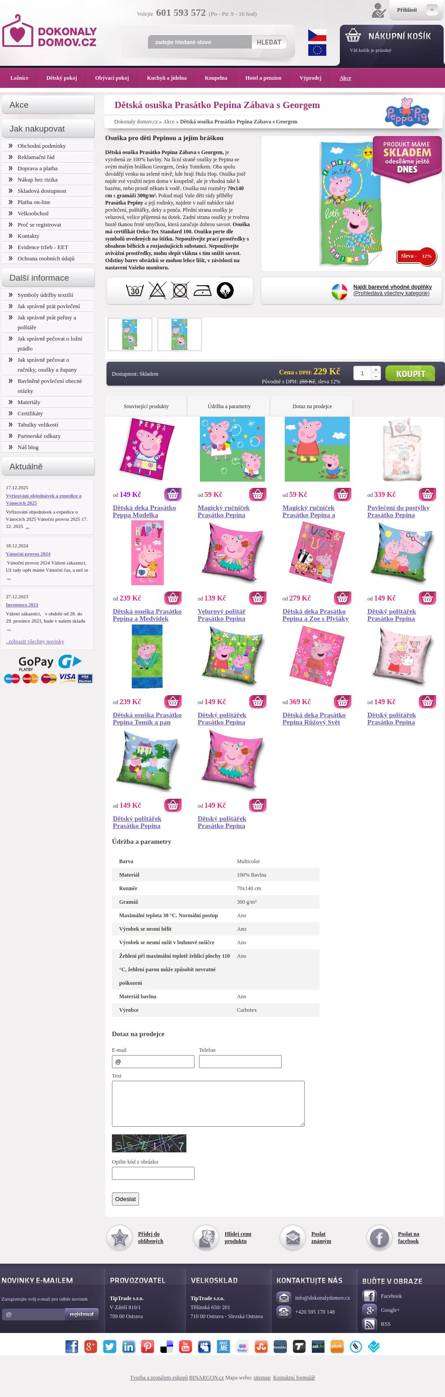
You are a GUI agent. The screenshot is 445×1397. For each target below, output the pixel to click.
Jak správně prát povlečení (44, 306)
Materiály (24, 402)
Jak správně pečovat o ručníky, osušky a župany (43, 364)
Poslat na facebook (408, 1245)
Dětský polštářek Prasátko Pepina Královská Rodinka (141, 822)
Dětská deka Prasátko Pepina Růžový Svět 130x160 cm (314, 718)
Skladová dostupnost (37, 190)
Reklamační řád (32, 157)
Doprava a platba (33, 168)
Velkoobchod (29, 213)
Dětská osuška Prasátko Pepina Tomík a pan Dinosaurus (147, 718)
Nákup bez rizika (33, 179)
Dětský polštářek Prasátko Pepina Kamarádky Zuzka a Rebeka (397, 718)
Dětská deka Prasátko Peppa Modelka (144, 511)
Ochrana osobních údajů (41, 258)
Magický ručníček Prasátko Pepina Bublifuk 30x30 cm (225, 511)
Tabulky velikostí (33, 424)
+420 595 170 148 (305, 1321)
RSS (376, 1333)
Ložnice (23, 78)
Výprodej (315, 78)
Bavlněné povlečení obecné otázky (45, 386)
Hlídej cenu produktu (238, 1245)
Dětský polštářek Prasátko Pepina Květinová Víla (222, 822)
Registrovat (82, 1322)
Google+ (381, 1319)
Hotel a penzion (268, 78)
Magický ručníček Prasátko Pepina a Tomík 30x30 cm (309, 511)
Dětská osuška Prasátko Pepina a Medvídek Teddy (147, 615)
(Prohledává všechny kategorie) (392, 290)
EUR (317, 50)
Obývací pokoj (116, 78)
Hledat (268, 42)
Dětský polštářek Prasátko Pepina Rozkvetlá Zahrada (226, 718)
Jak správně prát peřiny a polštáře (42, 322)
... (27, 526)
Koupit (410, 373)
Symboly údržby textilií (41, 294)
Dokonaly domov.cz (136, 121)
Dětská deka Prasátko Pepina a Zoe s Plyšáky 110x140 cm (316, 615)
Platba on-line (29, 202)
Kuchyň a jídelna (171, 78)
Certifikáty (26, 413)
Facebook (382, 1305)
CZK (317, 35)
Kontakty (24, 235)
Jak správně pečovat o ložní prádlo (46, 343)
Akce (169, 121)
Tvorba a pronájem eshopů (159, 1386)
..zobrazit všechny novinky (35, 641)
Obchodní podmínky (37, 145)
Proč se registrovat (35, 224)
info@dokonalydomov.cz (313, 1307)
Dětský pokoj (66, 78)
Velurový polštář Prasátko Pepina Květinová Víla (222, 615)
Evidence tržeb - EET (38, 247)
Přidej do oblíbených (150, 1245)
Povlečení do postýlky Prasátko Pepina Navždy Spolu (398, 511)
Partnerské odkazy (35, 435)
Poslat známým (321, 1245)
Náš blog (24, 447)
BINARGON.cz (206, 1386)
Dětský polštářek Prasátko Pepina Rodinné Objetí (391, 615)
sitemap (262, 1386)
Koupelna (220, 78)
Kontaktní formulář (294, 1386)
